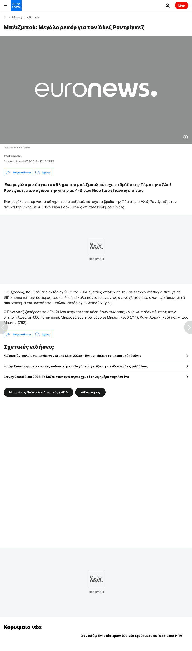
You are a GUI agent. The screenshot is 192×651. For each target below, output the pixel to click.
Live (181, 5)
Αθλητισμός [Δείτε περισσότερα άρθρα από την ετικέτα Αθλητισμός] (90, 392)
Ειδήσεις (16, 17)
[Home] (5, 17)
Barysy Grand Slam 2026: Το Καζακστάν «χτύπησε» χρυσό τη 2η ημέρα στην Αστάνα (66, 377)
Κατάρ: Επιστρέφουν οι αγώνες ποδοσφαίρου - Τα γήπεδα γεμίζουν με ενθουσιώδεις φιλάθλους (76, 366)
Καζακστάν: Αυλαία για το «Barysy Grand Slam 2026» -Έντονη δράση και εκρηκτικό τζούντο (72, 355)
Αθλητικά (33, 17)
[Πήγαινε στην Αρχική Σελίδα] (16, 5)
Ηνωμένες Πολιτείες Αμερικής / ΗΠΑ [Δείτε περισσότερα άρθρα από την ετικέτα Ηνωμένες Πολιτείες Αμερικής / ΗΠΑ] (38, 392)
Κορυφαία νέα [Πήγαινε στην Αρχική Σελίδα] (23, 627)
